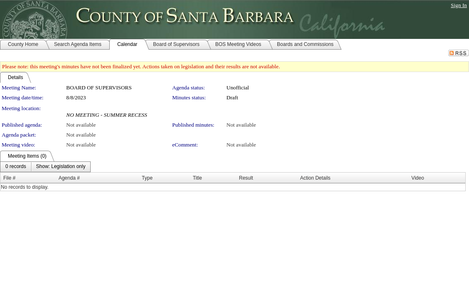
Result (246, 178)
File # (9, 178)
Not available (81, 125)
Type (147, 178)
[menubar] (45, 166)
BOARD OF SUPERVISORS (99, 87)
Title (197, 178)
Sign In (459, 5)
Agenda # (68, 178)
